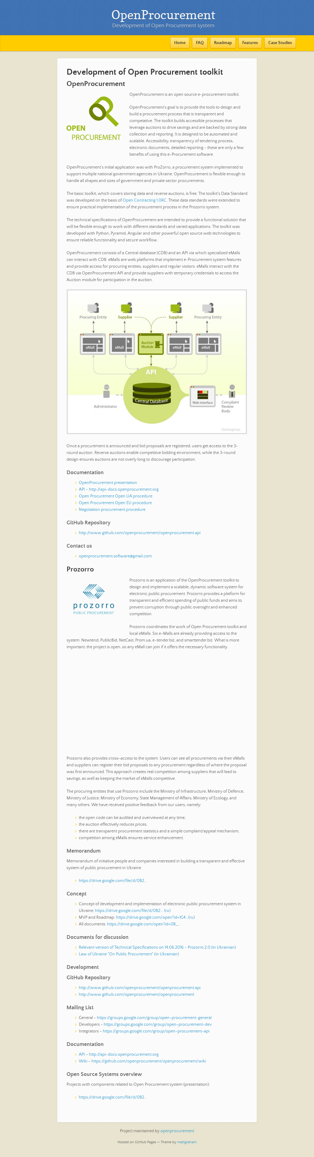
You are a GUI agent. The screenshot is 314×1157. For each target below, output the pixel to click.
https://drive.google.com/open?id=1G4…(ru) (155, 917)
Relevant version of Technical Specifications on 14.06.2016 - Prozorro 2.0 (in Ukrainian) (157, 947)
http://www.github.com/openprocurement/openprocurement (136, 994)
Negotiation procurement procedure (112, 509)
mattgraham (187, 1142)
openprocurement (177, 1131)
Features (250, 42)
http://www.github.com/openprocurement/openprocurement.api (140, 532)
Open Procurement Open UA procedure (115, 496)
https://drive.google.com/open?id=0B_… (144, 924)
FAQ (200, 42)
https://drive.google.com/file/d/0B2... (113, 880)
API (82, 1054)
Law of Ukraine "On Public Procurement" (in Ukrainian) (129, 954)
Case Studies (280, 42)
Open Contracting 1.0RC (145, 200)
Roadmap (223, 42)
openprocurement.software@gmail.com (115, 556)
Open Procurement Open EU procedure (115, 502)
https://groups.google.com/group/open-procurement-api (156, 1031)
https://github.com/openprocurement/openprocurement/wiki (148, 1061)
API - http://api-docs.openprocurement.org (119, 489)
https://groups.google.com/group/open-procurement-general (154, 1017)
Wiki (83, 1061)
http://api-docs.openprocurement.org (124, 1054)
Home (180, 42)
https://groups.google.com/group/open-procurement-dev (158, 1024)
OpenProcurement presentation (108, 482)
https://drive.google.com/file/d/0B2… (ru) (132, 910)
